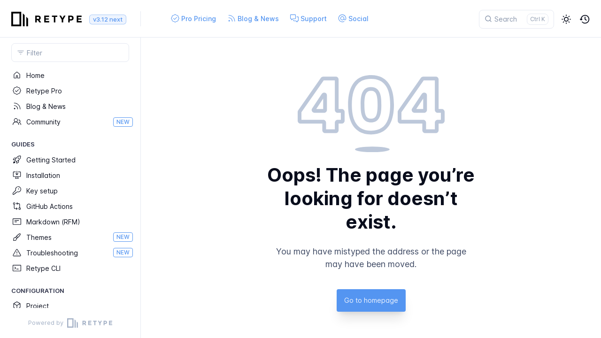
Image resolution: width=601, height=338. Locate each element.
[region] (70, 188)
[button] (566, 19)
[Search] (516, 19)
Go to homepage (371, 300)
